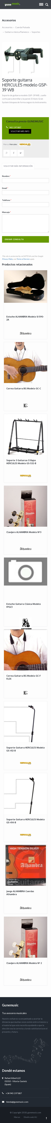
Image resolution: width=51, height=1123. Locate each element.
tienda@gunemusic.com (17, 1101)
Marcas (17, 1117)
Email (5, 188)
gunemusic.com (34, 1112)
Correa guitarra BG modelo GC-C (23, 388)
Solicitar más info (20, 131)
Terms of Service (23, 259)
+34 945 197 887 (14, 1093)
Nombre (6, 176)
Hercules (20, 144)
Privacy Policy (7, 259)
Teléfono (6, 200)
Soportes (36, 32)
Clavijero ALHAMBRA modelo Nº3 (23, 532)
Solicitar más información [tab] (18, 166)
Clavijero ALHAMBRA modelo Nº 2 (24, 963)
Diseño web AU (30, 1117)
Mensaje (6, 212)
